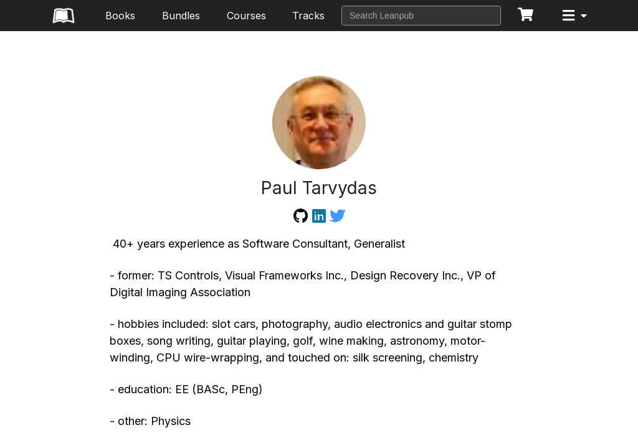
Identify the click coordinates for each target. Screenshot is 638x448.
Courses (246, 15)
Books (120, 15)
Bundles (181, 15)
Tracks (308, 15)
